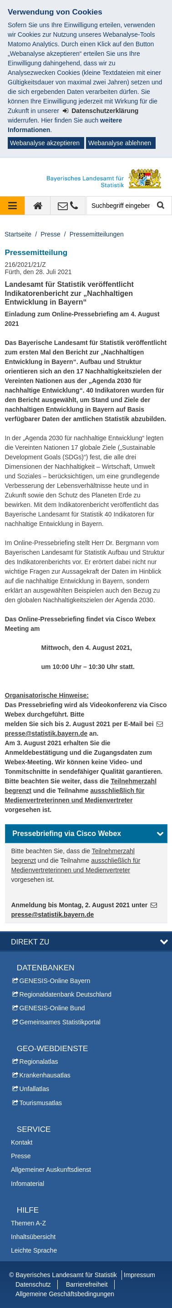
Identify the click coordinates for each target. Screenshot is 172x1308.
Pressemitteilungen (97, 234)
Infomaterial (27, 1183)
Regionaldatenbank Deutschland (65, 994)
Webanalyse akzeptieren (45, 143)
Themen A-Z (28, 1223)
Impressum (139, 1274)
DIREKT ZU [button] (30, 942)
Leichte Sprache (34, 1250)
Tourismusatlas (41, 1102)
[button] (86, 834)
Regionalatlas (39, 1061)
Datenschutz (33, 1284)
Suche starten (160, 205)
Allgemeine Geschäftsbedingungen (64, 1294)
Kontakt (21, 1142)
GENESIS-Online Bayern (55, 980)
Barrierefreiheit (87, 1284)
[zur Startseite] (38, 205)
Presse (50, 234)
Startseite (18, 234)
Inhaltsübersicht (33, 1236)
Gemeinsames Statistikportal (60, 1022)
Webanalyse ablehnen (119, 143)
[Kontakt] (68, 205)
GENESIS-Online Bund (52, 1008)
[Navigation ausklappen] (12, 205)
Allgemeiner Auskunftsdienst (51, 1169)
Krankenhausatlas (45, 1075)
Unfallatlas (34, 1088)
